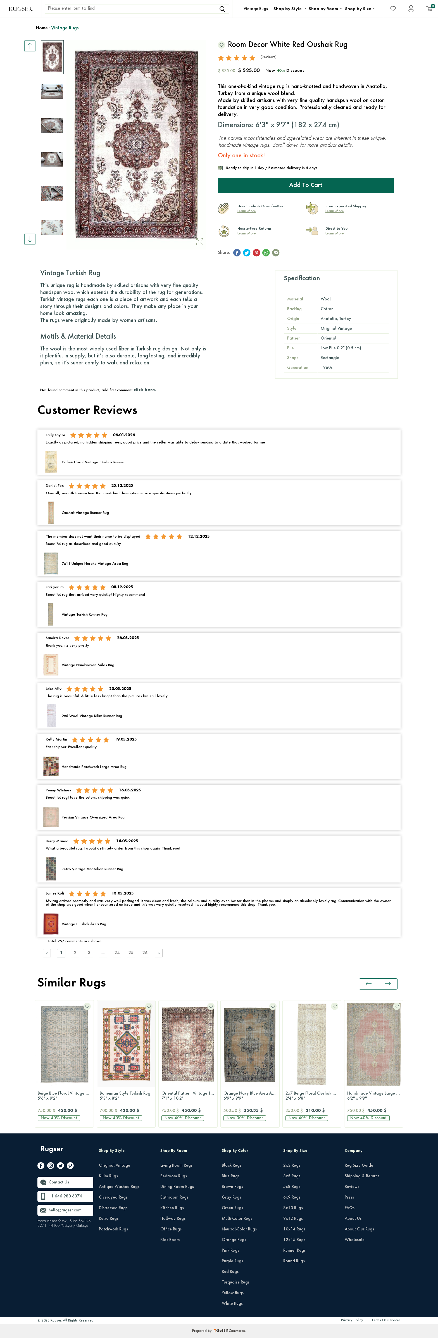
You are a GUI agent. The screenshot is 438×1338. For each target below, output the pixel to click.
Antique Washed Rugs (119, 1187)
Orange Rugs (234, 1240)
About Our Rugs (359, 1229)
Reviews (352, 1187)
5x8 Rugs (291, 1187)
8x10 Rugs (293, 1208)
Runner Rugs (294, 1250)
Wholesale (355, 1240)
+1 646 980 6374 (65, 1196)
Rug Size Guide (359, 1166)
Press (349, 1197)
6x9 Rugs (291, 1197)
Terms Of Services (386, 1320)
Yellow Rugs (233, 1293)
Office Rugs (171, 1229)
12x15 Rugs (294, 1240)
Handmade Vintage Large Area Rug (375, 1096)
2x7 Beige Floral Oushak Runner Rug (313, 1096)
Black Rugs (231, 1166)
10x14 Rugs (294, 1229)
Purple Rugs (232, 1261)
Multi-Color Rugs (237, 1219)
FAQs (349, 1208)
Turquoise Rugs (235, 1282)
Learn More (246, 211)
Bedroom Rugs (173, 1176)
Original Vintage (114, 1166)
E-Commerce (235, 1331)
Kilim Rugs (108, 1176)
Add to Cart (305, 185)
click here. (145, 390)
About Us (353, 1219)
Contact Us (59, 1182)
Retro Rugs (108, 1219)
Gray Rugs (231, 1197)
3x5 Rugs (291, 1176)
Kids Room (170, 1240)
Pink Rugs (230, 1250)
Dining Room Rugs (177, 1187)
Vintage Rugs (256, 9)
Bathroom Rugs (174, 1197)
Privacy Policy (352, 1320)
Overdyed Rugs (113, 1197)
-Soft (220, 1331)
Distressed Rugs (113, 1208)
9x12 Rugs (293, 1219)
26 (144, 953)
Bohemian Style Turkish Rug (126, 1096)
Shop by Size (358, 9)
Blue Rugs (230, 1176)
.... (103, 953)
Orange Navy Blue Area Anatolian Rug (251, 1096)
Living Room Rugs (176, 1166)
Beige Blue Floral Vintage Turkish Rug (66, 1096)
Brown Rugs (232, 1187)
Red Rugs (230, 1272)
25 (131, 953)
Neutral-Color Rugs (239, 1229)
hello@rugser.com (65, 1210)
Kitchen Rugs (172, 1208)
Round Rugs (294, 1261)
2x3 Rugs (291, 1166)
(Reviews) (269, 57)
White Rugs (232, 1304)
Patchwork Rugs (113, 1229)
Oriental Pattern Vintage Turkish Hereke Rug (189, 1096)
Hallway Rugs (172, 1219)
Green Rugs (232, 1208)
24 (117, 953)
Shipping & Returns (362, 1176)
